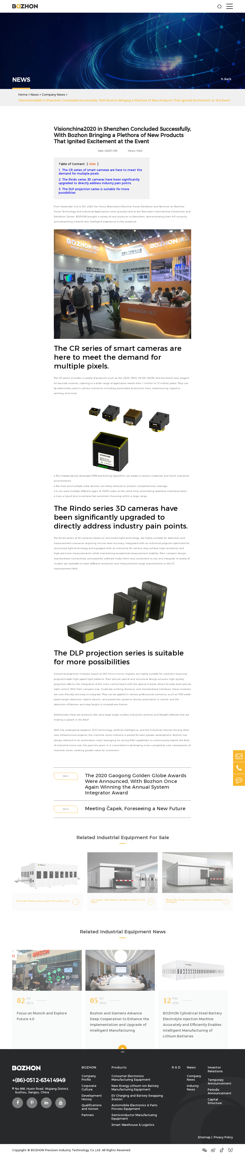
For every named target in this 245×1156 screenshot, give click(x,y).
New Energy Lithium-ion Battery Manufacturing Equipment (135, 1087)
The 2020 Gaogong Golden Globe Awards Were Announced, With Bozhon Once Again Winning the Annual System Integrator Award (135, 784)
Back (226, 79)
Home (23, 94)
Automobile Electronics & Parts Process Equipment (134, 1107)
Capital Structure (215, 1101)
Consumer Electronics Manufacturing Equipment (130, 1077)
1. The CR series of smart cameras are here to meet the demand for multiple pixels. (100, 171)
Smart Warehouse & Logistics (132, 1125)
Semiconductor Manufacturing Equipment (134, 1116)
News (35, 94)
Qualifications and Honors (92, 1107)
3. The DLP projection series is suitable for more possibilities (94, 190)
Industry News (193, 1087)
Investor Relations (215, 1069)
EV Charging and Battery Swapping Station (137, 1097)
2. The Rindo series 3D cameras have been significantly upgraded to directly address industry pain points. (99, 181)
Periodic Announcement (219, 1091)
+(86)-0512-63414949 (38, 1080)
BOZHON (89, 1067)
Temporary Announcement (219, 1081)
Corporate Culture (89, 1087)
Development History (92, 1097)
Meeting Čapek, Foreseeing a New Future (135, 808)
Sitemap (204, 1137)
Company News (53, 94)
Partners (88, 1115)
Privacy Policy (223, 1137)
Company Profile (89, 1077)
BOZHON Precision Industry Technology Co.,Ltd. (66, 1150)
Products (119, 1067)
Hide (92, 164)
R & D (176, 1067)
